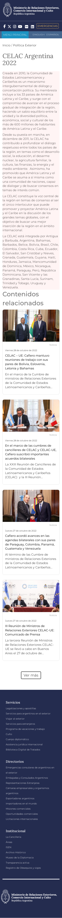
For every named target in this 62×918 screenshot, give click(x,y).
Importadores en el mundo (21, 803)
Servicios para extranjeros (20, 723)
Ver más (31, 675)
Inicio (6, 45)
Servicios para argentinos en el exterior (28, 713)
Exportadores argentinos (20, 798)
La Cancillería (13, 836)
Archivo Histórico (16, 852)
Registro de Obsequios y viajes (23, 867)
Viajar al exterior (15, 718)
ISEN (8, 847)
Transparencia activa (17, 862)
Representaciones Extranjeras (23, 782)
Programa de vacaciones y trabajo (25, 728)
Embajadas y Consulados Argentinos (27, 777)
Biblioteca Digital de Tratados (23, 749)
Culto (9, 734)
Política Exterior (24, 45)
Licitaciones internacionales (22, 819)
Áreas (9, 842)
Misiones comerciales (18, 808)
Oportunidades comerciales (22, 813)
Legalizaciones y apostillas (21, 708)
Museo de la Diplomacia (20, 857)
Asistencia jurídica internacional (24, 744)
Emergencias (48, 26)
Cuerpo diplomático (17, 739)
